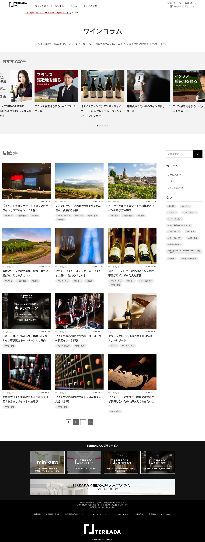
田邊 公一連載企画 (189, 259)
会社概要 (37, 514)
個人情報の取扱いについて (75, 514)
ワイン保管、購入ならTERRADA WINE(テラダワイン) (48, 12)
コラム (73, 6)
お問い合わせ (190, 3)
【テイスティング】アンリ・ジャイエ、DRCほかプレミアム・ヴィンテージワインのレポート (102, 111)
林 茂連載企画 (174, 244)
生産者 (35, 216)
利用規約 (152, 514)
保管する (59, 6)
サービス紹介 (174, 174)
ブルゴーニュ (63, 281)
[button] (86, 126)
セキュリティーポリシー (100, 514)
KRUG (114, 346)
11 (90, 422)
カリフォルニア (64, 216)
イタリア (9, 216)
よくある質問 (90, 6)
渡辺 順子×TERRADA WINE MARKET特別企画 (184, 251)
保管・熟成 (22, 216)
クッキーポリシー (123, 514)
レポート (171, 181)
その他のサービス (174, 3)
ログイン (192, 6)
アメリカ (9, 281)
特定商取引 (139, 514)
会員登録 (177, 6)
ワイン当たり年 (146, 281)
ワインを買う (41, 6)
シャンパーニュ (128, 346)
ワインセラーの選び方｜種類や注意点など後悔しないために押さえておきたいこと (131, 401)
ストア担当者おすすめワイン (179, 225)
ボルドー (79, 216)
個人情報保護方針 (53, 514)
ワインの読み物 (175, 187)
